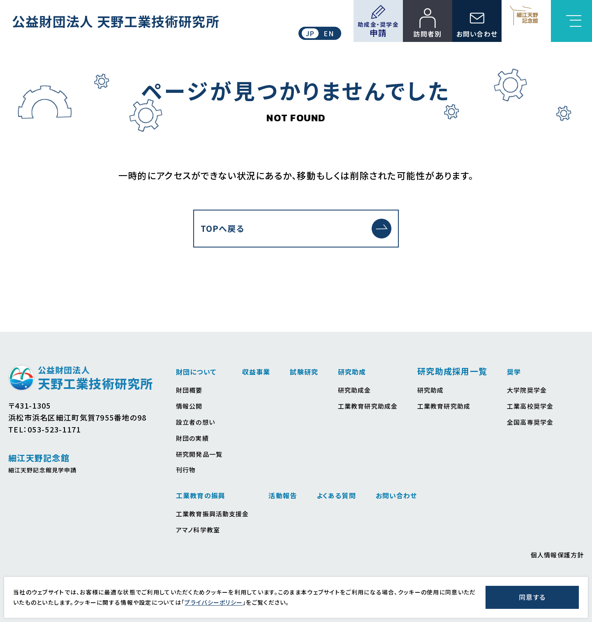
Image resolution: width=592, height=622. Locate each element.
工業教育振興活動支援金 (296, 497)
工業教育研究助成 (484, 389)
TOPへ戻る (230, 232)
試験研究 (325, 355)
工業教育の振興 (283, 479)
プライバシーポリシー (214, 602)
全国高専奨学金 (205, 529)
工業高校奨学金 (205, 513)
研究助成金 (382, 373)
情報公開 (193, 389)
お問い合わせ (508, 479)
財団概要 (193, 373)
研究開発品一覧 (205, 437)
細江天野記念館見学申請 (47, 454)
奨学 (186, 479)
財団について (203, 355)
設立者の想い (201, 405)
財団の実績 (197, 421)
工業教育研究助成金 (398, 389)
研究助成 (379, 355)
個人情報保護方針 (552, 554)
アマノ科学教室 (279, 513)
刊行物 (189, 453)
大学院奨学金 (201, 497)
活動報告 (377, 479)
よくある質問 (438, 479)
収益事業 (270, 355)
